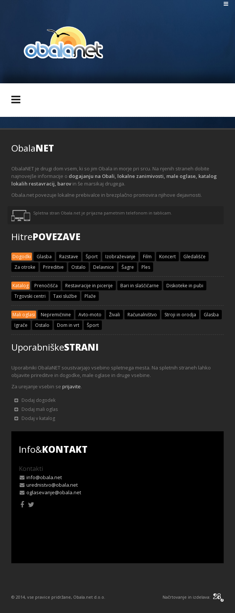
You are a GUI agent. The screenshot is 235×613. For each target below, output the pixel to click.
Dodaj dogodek (34, 400)
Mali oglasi (23, 314)
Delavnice (103, 267)
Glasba (44, 256)
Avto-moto (89, 314)
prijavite (71, 386)
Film (147, 256)
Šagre (127, 267)
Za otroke (24, 267)
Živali (114, 314)
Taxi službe (65, 296)
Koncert (167, 256)
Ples (145, 267)
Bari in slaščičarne (139, 285)
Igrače (21, 325)
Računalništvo (142, 314)
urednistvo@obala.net (52, 484)
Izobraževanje (120, 256)
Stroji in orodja (180, 314)
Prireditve (53, 267)
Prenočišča (46, 285)
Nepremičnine (56, 314)
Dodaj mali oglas (36, 409)
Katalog (20, 285)
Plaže (90, 296)
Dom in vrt (68, 325)
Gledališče (194, 256)
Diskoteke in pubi (184, 285)
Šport (92, 256)
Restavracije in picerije (89, 285)
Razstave (68, 256)
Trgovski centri (30, 296)
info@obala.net (44, 477)
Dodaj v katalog (34, 418)
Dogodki (21, 256)
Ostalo (78, 267)
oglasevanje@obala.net (53, 492)
